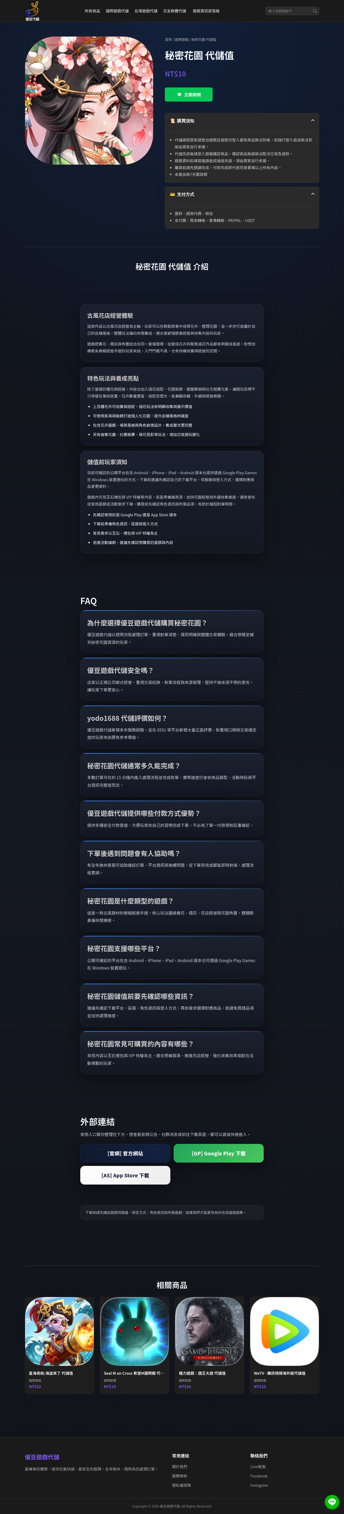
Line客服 (258, 1466)
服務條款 (179, 1476)
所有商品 (92, 11)
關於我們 (179, 1466)
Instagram (259, 1485)
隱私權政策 (181, 1485)
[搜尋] (315, 11)
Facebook (259, 1476)
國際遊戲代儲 (117, 11)
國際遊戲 (181, 39)
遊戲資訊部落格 (206, 11)
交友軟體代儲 (174, 11)
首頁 (168, 39)
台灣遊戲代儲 (145, 11)
